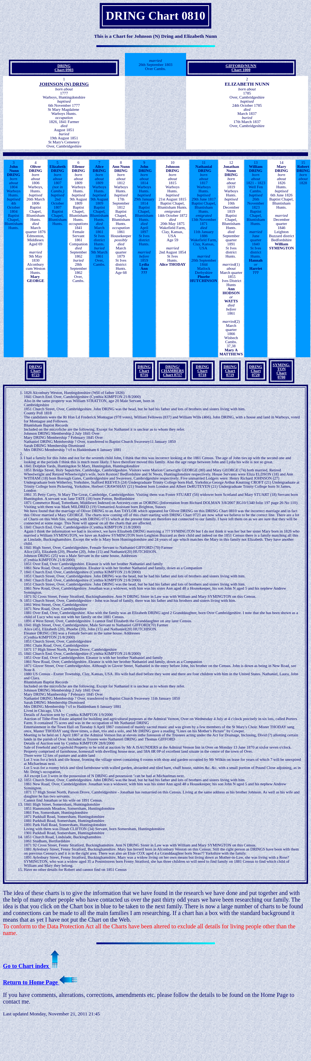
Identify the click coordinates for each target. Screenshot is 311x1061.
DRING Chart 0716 (144, 371)
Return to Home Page (40, 982)
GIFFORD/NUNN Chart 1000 (240, 68)
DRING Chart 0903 (63, 68)
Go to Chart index (31, 966)
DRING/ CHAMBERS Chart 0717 (172, 371)
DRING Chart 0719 (230, 371)
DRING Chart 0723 (35, 371)
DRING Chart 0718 (202, 371)
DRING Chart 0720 (255, 371)
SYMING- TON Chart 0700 (281, 371)
